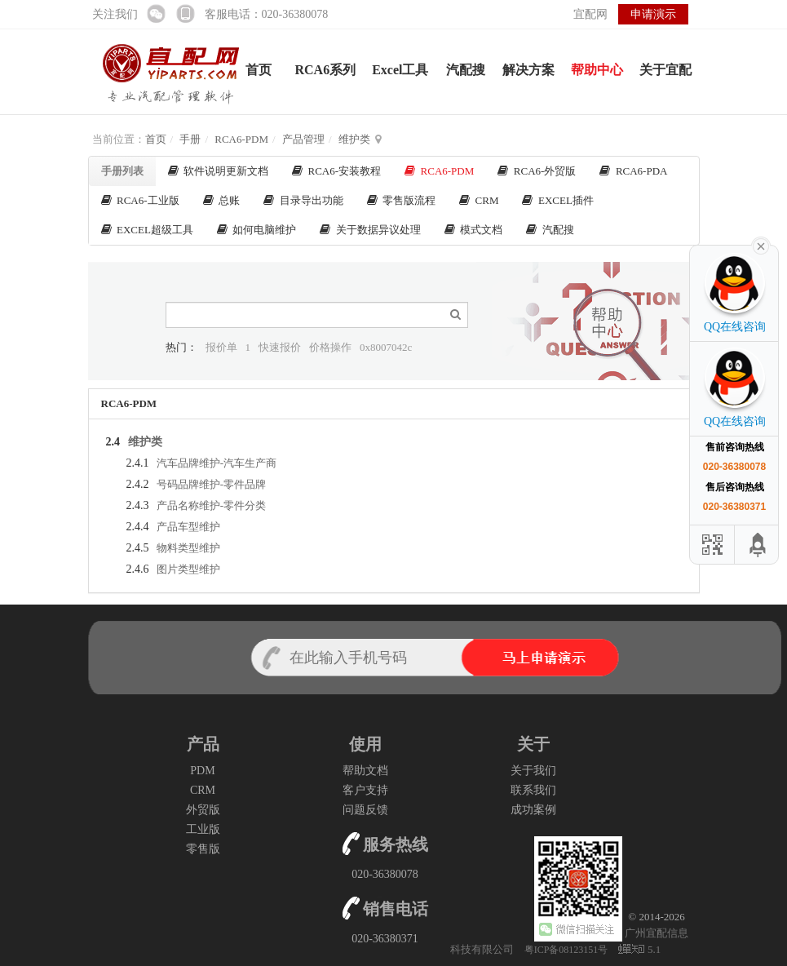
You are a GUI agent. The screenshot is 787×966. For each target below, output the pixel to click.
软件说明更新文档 (218, 171)
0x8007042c (386, 347)
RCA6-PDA (633, 171)
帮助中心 (597, 70)
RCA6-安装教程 (336, 171)
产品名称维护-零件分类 (211, 505)
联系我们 (533, 790)
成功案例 (533, 810)
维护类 (354, 139)
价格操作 (330, 347)
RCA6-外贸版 (536, 171)
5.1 (639, 950)
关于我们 (533, 770)
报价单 (221, 347)
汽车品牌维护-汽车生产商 (216, 463)
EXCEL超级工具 (147, 230)
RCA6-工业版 (140, 200)
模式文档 (473, 230)
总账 (222, 200)
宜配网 (590, 14)
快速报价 (280, 347)
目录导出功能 (303, 200)
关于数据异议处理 (370, 230)
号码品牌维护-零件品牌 (211, 484)
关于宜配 (665, 70)
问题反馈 (365, 810)
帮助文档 (365, 770)
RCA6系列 (325, 70)
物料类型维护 (188, 548)
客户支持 (365, 790)
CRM (478, 200)
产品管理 (303, 139)
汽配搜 (465, 70)
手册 (190, 139)
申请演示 (653, 14)
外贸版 (203, 810)
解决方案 (528, 70)
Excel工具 (400, 70)
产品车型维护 (188, 527)
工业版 (203, 829)
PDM (202, 770)
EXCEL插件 (557, 200)
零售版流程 (401, 200)
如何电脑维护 (257, 230)
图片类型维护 (188, 569)
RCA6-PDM (241, 139)
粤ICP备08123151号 (567, 949)
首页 (258, 70)
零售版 (203, 849)
